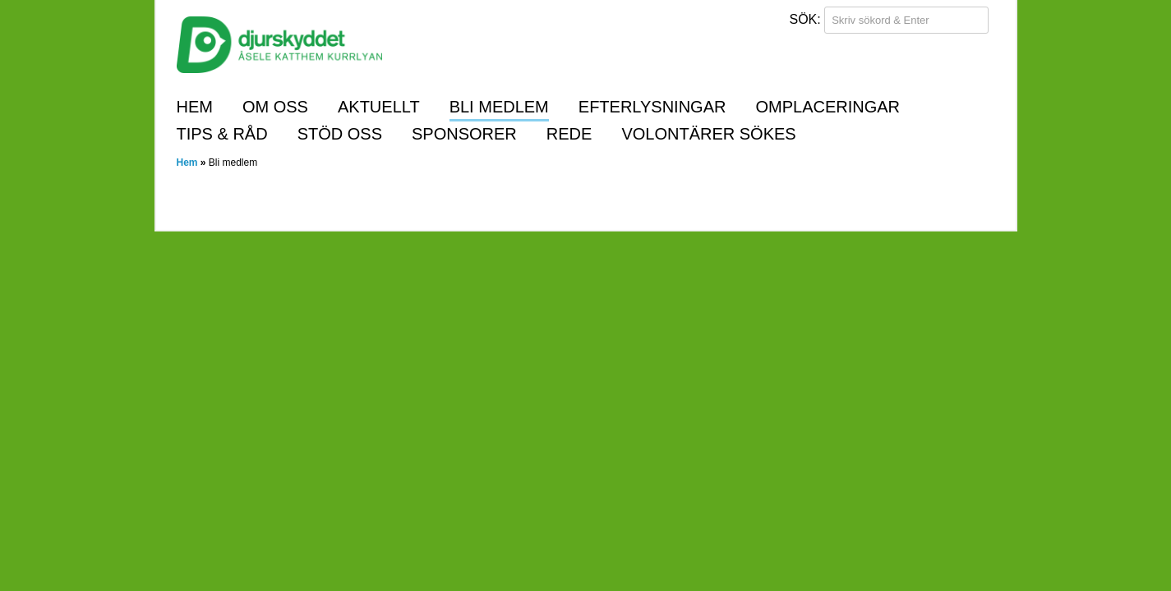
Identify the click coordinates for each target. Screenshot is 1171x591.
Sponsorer (464, 134)
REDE (569, 134)
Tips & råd (222, 134)
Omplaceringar (827, 107)
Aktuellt (379, 107)
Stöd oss (339, 134)
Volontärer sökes (708, 134)
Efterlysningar (652, 107)
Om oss (275, 107)
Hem (195, 107)
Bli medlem (499, 107)
